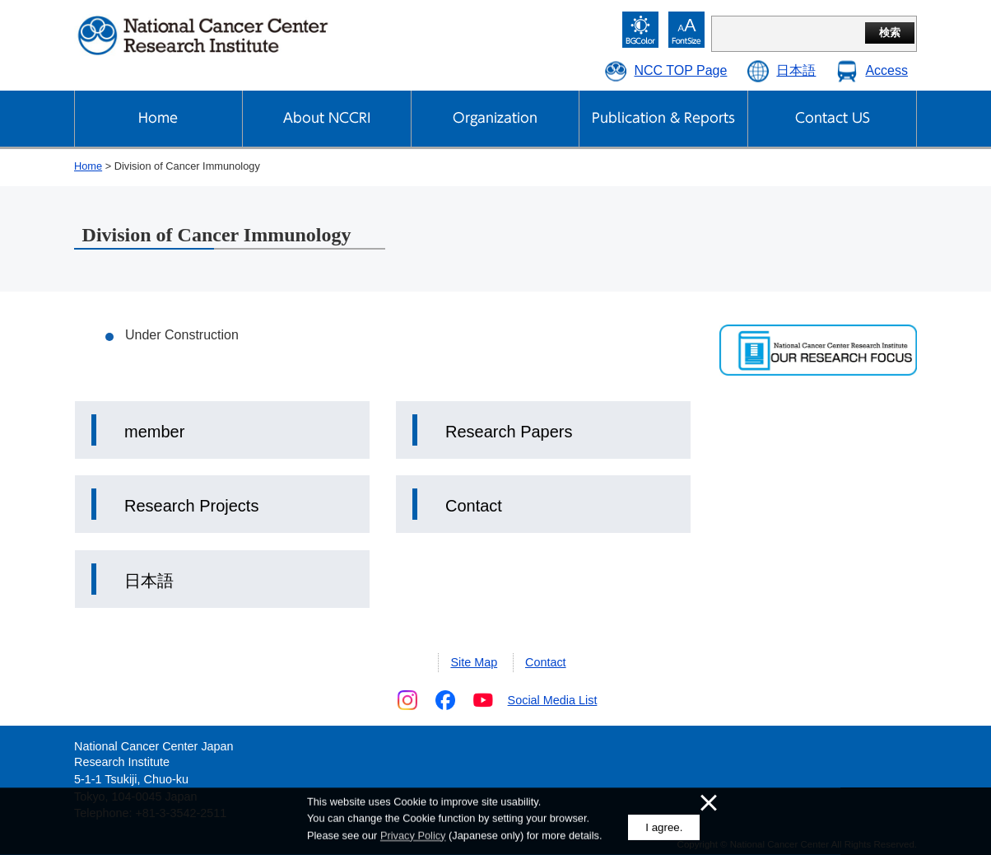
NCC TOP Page (680, 70)
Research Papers (509, 432)
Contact (473, 506)
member (154, 432)
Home (88, 166)
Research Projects (191, 506)
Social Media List (553, 700)
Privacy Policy (413, 835)
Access (886, 70)
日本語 (796, 70)
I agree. (663, 827)
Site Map (473, 662)
